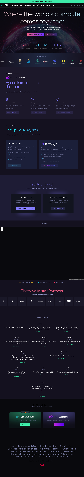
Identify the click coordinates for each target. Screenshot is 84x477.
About (48, 5)
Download (25, 424)
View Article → (14, 330)
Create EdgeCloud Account (25, 208)
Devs (21, 5)
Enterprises (15, 5)
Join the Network (58, 208)
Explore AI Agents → (14, 165)
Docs (53, 5)
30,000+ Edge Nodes (12, 112)
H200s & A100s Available (38, 112)
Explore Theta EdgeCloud (35, 34)
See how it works (51, 34)
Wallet (42, 5)
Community (28, 5)
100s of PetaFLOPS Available (64, 112)
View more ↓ (42, 396)
